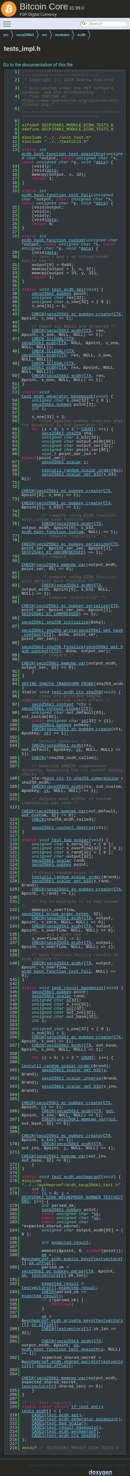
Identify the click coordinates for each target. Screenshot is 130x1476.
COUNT (87, 429)
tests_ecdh (34, 1411)
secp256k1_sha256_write (49, 630)
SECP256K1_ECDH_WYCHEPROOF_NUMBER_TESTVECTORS (72, 1199)
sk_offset (42, 1324)
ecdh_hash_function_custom (52, 240)
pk (96, 1214)
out (70, 1008)
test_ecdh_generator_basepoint (57, 396)
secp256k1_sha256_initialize (55, 622)
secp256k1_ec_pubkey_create (79, 314)
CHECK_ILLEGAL (48, 339)
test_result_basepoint (78, 988)
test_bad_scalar (70, 840)
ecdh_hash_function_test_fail (56, 195)
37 (11, 289)
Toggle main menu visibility (8, 21)
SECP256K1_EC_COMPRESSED (50, 614)
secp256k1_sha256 (61, 433)
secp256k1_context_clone (50, 708)
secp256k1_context (53, 704)
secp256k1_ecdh (64, 330)
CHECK (38, 314)
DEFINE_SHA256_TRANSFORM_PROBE (58, 684)
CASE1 (38, 1415)
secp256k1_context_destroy (63, 827)
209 (11, 1407)
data (101, 162)
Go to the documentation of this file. (38, 64)
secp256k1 (25, 35)
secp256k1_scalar (61, 462)
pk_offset (40, 1263)
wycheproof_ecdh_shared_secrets (61, 1361)
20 (11, 191)
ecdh (81, 35)
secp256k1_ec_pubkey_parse (52, 1271)
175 (11, 1177)
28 (11, 236)
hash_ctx (54, 778)
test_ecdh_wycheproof (76, 1177)
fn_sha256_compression (92, 778)
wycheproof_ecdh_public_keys (57, 1259)
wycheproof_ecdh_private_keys (58, 1320)
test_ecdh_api (68, 289)
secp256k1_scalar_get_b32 (71, 474)
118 (11, 840)
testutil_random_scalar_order (76, 470)
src (6, 35)
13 (11, 150)
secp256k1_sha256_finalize (52, 647)
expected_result (70, 1242)
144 (11, 988)
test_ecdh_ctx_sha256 (76, 692)
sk (83, 721)
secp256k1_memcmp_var (61, 565)
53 (11, 392)
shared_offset (52, 1366)
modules (62, 35)
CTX (117, 314)
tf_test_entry (87, 1407)
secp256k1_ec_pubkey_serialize (72, 544)
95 (11, 692)
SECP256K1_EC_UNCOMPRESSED (52, 552)
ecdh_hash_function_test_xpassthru (62, 154)
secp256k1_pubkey (51, 293)
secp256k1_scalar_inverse (71, 1078)
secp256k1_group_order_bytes (55, 914)
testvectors (106, 1259)
